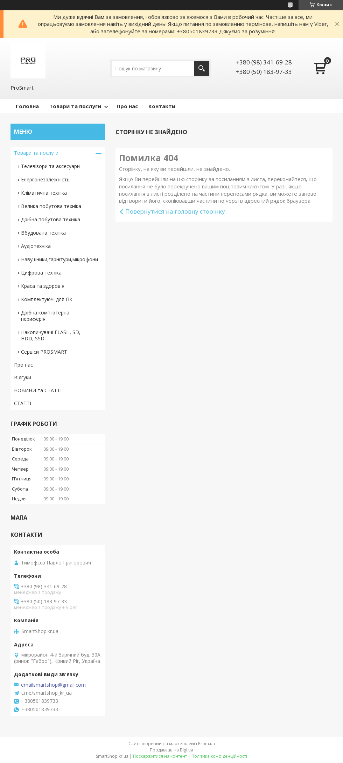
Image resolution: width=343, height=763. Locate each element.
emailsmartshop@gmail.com (53, 685)
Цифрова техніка (41, 272)
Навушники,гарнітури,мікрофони (59, 259)
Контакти (161, 106)
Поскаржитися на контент (160, 756)
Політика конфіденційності (219, 756)
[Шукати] (201, 68)
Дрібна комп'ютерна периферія (45, 315)
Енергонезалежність (45, 179)
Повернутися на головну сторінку (175, 211)
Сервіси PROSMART (44, 351)
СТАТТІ (22, 403)
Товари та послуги (75, 106)
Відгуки (22, 377)
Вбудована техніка (43, 232)
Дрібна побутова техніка (50, 219)
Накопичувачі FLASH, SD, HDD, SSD (50, 335)
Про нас (127, 106)
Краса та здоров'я (42, 286)
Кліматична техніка (44, 192)
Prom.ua (206, 744)
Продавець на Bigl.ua (171, 750)
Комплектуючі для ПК (46, 299)
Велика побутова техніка (51, 206)
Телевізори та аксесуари (50, 166)
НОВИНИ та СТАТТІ (38, 390)
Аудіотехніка (36, 246)
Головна (27, 106)
